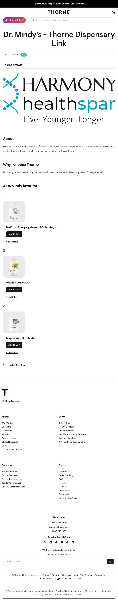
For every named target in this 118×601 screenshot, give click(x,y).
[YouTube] (62, 542)
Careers (6, 445)
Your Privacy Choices (68, 578)
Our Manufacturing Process (72, 434)
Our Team (6, 427)
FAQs (61, 479)
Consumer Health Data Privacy (77, 575)
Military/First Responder (13, 486)
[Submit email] (110, 561)
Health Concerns (67, 427)
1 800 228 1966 (59, 531)
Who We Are (7, 423)
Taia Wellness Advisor (12, 449)
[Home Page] (59, 12)
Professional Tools (10, 471)
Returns (63, 483)
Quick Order (65, 490)
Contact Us (64, 471)
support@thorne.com (59, 527)
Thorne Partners (9, 475)
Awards (5, 434)
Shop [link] (5, 54)
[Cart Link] (113, 12)
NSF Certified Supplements (72, 442)
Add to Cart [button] (14, 234)
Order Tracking (66, 475)
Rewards (63, 486)
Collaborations (9, 438)
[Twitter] (56, 542)
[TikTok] (67, 542)
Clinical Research (10, 442)
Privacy (55, 575)
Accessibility (45, 578)
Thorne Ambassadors (12, 479)
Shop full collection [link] (14, 365)
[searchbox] (71, 20)
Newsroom (7, 430)
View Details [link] (12, 241)
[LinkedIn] (73, 542)
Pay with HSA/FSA (68, 498)
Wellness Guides (67, 438)
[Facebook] (50, 542)
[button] (4, 12)
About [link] (16, 54)
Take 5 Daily (64, 423)
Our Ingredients (66, 430)
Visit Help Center (59, 522)
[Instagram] (45, 542)
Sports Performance (11, 483)
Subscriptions (65, 494)
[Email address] (55, 561)
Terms (46, 575)
